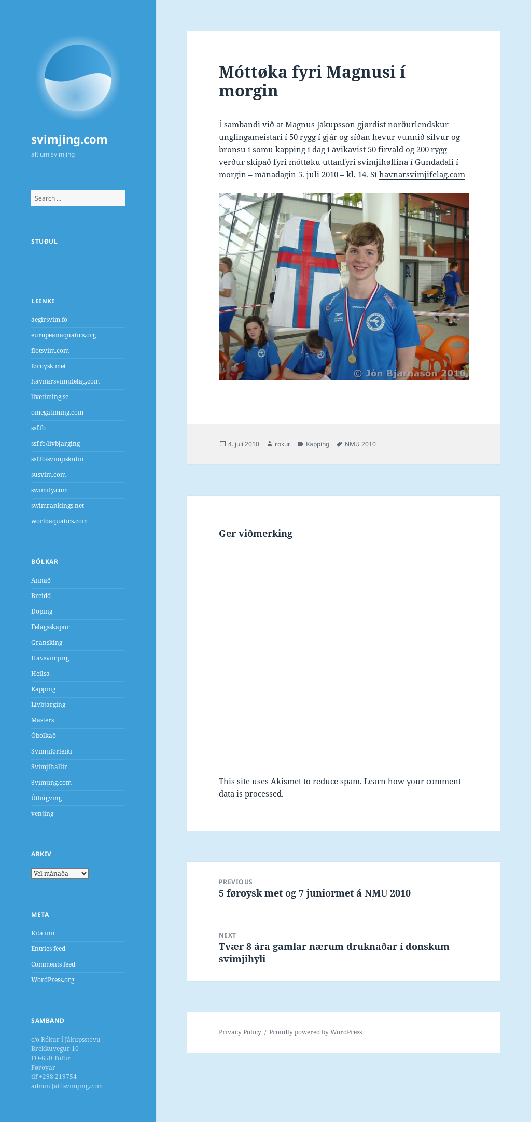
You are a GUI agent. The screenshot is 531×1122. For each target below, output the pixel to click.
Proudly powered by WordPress (315, 1032)
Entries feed (48, 948)
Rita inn (43, 933)
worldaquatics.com (59, 521)
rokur (282, 443)
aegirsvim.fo (49, 319)
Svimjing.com (51, 782)
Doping (41, 611)
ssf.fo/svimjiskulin (57, 459)
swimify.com (49, 490)
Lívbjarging (48, 704)
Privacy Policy (240, 1032)
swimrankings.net (57, 505)
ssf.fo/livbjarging (55, 443)
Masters (42, 720)
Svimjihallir (49, 766)
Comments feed (53, 964)
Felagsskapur (50, 626)
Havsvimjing (50, 658)
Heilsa (40, 673)
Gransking (46, 642)
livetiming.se (49, 396)
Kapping (43, 689)
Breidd (41, 595)
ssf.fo (38, 427)
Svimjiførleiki (51, 751)
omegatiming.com (57, 412)
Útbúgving (46, 797)
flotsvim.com (50, 350)
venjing (42, 813)
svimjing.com (69, 139)
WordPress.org (52, 979)
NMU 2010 (360, 443)
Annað (41, 580)
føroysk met (48, 366)
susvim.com (48, 474)
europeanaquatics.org (63, 335)
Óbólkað (43, 735)
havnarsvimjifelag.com (65, 381)
